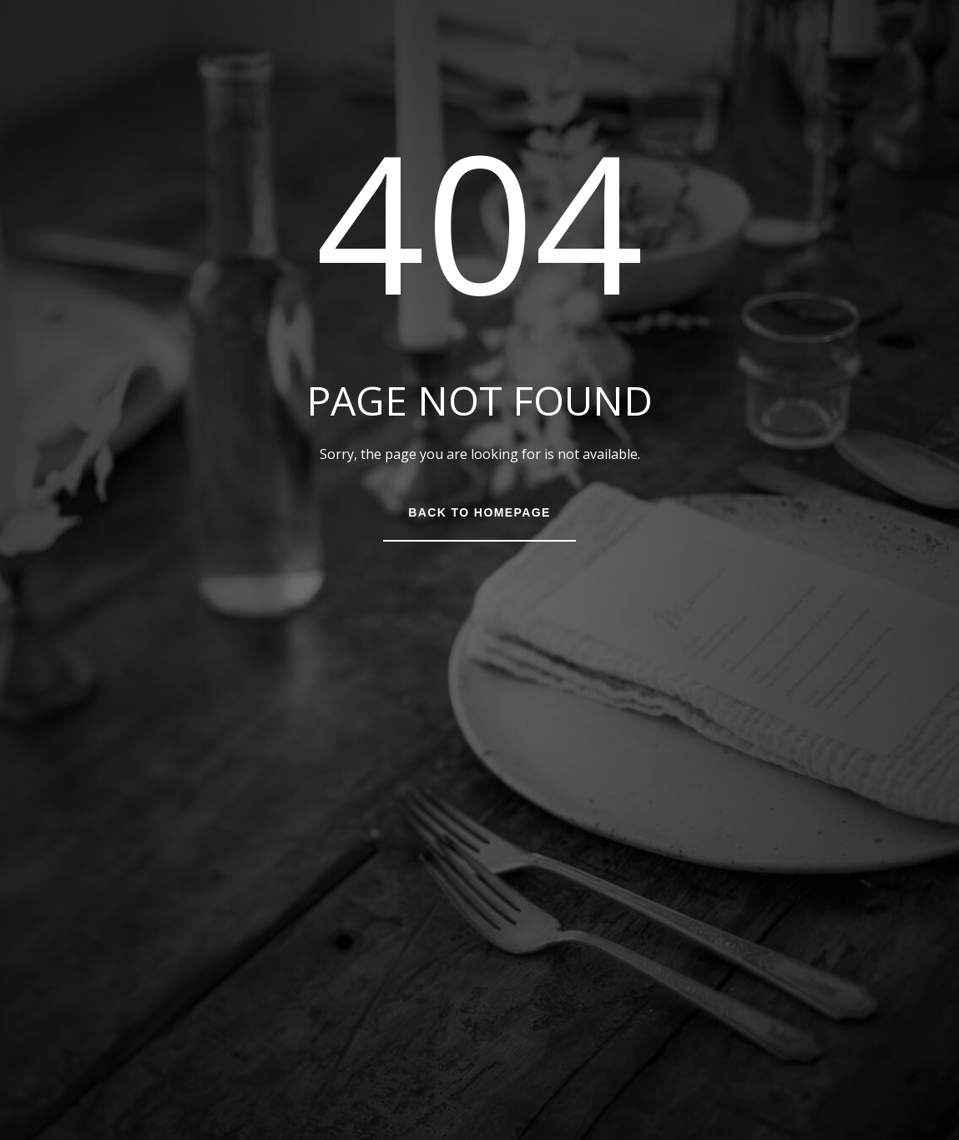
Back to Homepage (479, 512)
